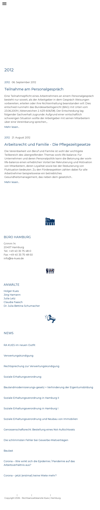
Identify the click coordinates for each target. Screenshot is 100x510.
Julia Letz (9, 298)
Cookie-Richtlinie (41, 495)
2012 (7, 82)
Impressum (10, 495)
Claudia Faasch (13, 302)
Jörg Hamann (12, 294)
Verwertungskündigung (18, 355)
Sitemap (55, 495)
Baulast (8, 450)
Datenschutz (24, 495)
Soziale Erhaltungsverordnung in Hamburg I (31, 408)
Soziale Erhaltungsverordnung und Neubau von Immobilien (41, 419)
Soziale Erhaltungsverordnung (22, 376)
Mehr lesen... (11, 127)
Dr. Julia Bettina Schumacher (22, 305)
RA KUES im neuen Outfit (19, 345)
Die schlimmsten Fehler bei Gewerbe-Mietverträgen (36, 440)
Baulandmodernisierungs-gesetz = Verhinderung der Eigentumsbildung (48, 387)
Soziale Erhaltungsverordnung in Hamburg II (31, 397)
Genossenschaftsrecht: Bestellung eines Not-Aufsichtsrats (39, 429)
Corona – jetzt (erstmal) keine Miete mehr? (30, 475)
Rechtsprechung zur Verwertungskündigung (31, 366)
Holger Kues (11, 291)
